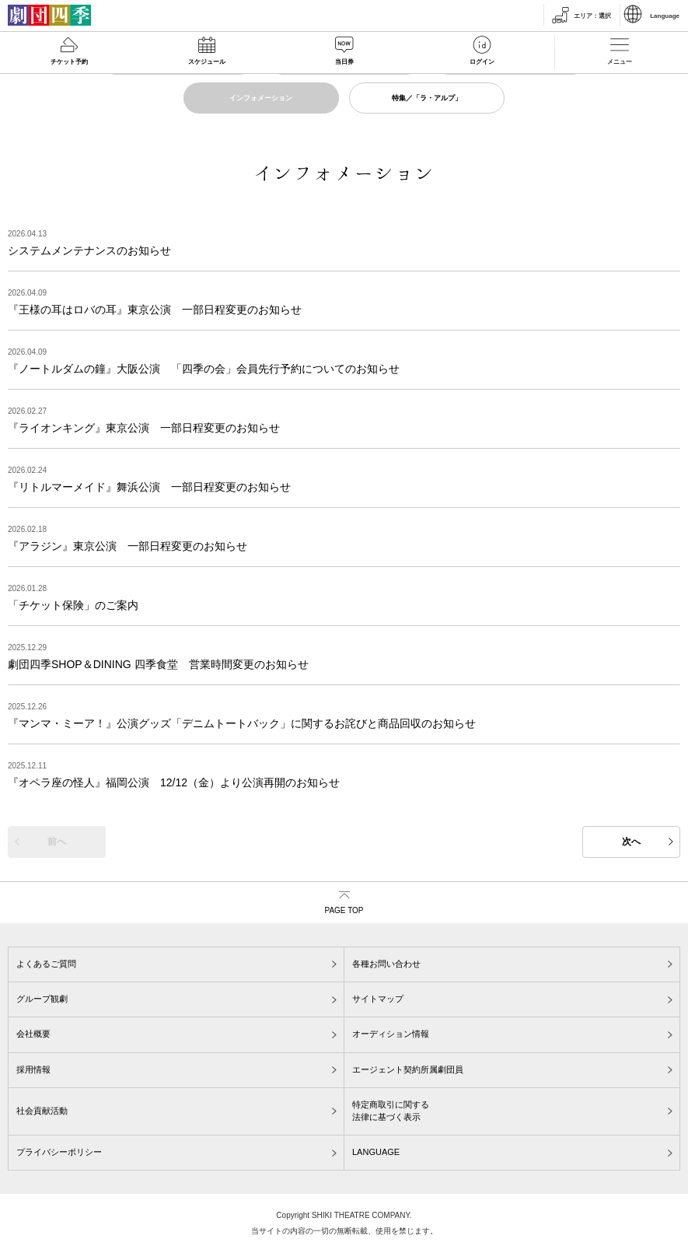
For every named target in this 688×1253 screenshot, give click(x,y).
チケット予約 (69, 61)
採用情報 (33, 1069)
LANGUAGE (376, 1152)
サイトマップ (377, 998)
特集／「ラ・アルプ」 (427, 98)
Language (664, 15)
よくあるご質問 (46, 963)
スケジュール (206, 61)
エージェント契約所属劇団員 (407, 1069)
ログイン (482, 61)
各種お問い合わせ (386, 963)
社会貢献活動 (42, 1110)
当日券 (344, 61)
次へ (631, 841)
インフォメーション (260, 98)
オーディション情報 (390, 1033)
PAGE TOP (343, 910)
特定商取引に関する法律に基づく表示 (390, 1110)
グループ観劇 (42, 998)
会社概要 (33, 1033)
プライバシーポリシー (59, 1152)
